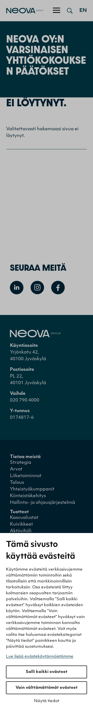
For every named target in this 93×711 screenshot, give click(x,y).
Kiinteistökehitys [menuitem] (28, 496)
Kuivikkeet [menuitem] (21, 524)
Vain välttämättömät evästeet (47, 688)
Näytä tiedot (46, 701)
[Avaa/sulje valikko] (56, 10)
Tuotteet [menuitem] (19, 512)
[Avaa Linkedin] (17, 287)
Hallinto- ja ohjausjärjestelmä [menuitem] (42, 502)
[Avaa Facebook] (58, 287)
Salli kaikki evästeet (46, 672)
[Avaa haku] (69, 10)
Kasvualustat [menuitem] (24, 517)
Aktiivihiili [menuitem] (20, 531)
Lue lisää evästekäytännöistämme (39, 657)
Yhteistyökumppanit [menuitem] (32, 489)
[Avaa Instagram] (37, 287)
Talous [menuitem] (17, 482)
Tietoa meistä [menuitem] (25, 457)
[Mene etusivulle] (21, 11)
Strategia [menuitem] (20, 462)
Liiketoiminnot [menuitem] (25, 476)
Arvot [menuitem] (16, 469)
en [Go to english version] (83, 10)
